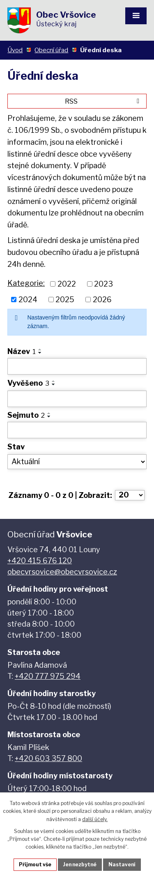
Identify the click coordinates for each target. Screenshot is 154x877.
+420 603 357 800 (48, 758)
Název (21, 351)
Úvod (15, 50)
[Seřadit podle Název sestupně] (40, 352)
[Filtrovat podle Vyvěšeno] (77, 399)
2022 (66, 284)
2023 (103, 284)
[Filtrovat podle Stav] (77, 461)
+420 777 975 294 (47, 676)
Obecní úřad (51, 50)
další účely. (95, 819)
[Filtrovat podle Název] (77, 366)
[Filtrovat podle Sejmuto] (77, 430)
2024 (27, 299)
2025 (64, 299)
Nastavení (122, 864)
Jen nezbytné (80, 864)
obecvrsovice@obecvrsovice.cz (62, 571)
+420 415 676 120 (39, 560)
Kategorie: (26, 283)
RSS (103, 101)
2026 (102, 299)
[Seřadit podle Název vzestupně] (40, 349)
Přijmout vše (35, 864)
